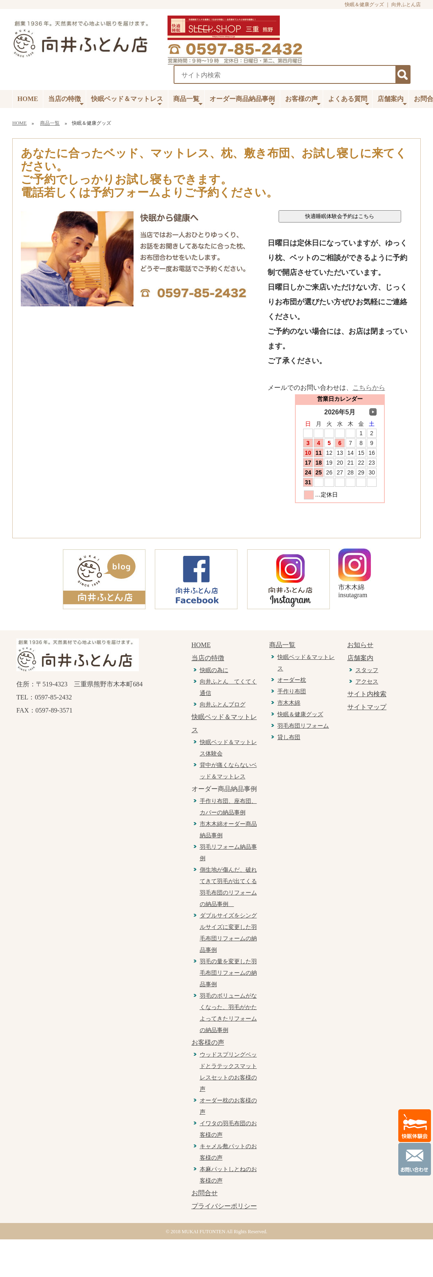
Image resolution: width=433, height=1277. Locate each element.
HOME (28, 98)
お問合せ (205, 1192)
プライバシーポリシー (224, 1206)
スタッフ (366, 670)
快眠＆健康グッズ (300, 714)
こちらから (369, 387)
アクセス (366, 682)
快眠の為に (214, 670)
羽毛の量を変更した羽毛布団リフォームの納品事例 (228, 972)
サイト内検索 (366, 693)
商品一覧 (188, 101)
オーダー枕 (291, 680)
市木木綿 (288, 703)
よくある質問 (348, 101)
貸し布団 (288, 737)
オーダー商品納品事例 (242, 101)
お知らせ (360, 644)
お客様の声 (303, 101)
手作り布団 (291, 691)
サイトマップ (366, 707)
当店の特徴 (66, 101)
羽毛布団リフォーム (303, 726)
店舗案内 (392, 101)
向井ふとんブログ (223, 704)
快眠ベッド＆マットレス (127, 101)
